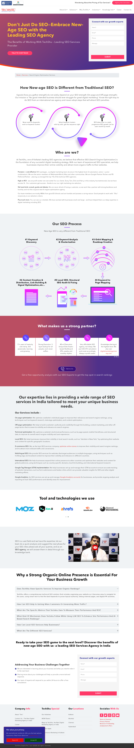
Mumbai (71, 718)
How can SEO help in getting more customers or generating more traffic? (52, 604)
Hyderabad (72, 726)
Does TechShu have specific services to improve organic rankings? (48, 589)
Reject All (15, 740)
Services (25, 75)
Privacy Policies (105, 721)
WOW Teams (46, 718)
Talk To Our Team (20, 53)
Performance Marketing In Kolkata (53, 732)
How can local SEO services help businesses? (38, 625)
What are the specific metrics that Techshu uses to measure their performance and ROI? (59, 610)
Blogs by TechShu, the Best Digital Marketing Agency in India (53, 723)
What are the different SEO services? (34, 631)
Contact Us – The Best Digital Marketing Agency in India (24, 719)
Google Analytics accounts (70, 477)
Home (19, 75)
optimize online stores (68, 446)
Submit (108, 57)
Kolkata (71, 714)
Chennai (71, 722)
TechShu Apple (46, 728)
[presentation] (105, 50)
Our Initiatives (46, 714)
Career (17, 724)
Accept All (33, 740)
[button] (66, 517)
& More (116, 357)
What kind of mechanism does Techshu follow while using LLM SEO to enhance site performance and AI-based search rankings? (66, 617)
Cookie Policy (33, 735)
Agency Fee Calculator (122, 2)
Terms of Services (105, 719)
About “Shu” (19, 714)
